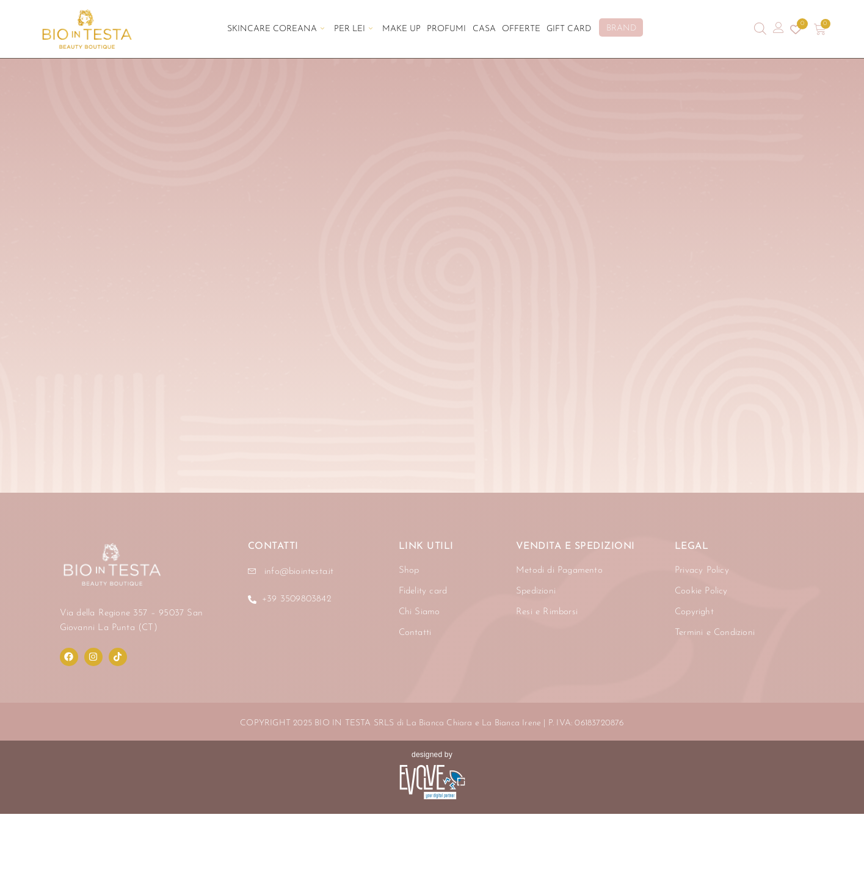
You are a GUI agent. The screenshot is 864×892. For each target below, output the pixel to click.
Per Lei (353, 29)
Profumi (446, 29)
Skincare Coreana (275, 29)
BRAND (621, 28)
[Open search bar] (760, 29)
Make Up (401, 29)
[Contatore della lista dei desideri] (795, 29)
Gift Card (568, 29)
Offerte (520, 29)
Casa (483, 29)
